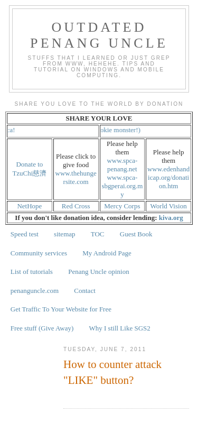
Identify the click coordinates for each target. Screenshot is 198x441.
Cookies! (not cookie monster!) (104, 130)
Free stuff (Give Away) (42, 328)
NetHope (29, 206)
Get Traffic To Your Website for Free (61, 309)
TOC (98, 234)
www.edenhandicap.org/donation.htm (168, 177)
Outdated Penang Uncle (99, 35)
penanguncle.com (35, 291)
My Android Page (106, 253)
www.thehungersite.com (76, 177)
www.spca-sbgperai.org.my (122, 185)
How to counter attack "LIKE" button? (112, 372)
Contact (84, 291)
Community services (39, 253)
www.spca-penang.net (122, 165)
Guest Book (136, 234)
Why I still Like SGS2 (119, 328)
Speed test (25, 234)
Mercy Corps (122, 206)
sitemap (64, 234)
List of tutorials (32, 271)
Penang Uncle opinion (98, 271)
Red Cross (76, 206)
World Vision (168, 206)
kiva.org (171, 218)
